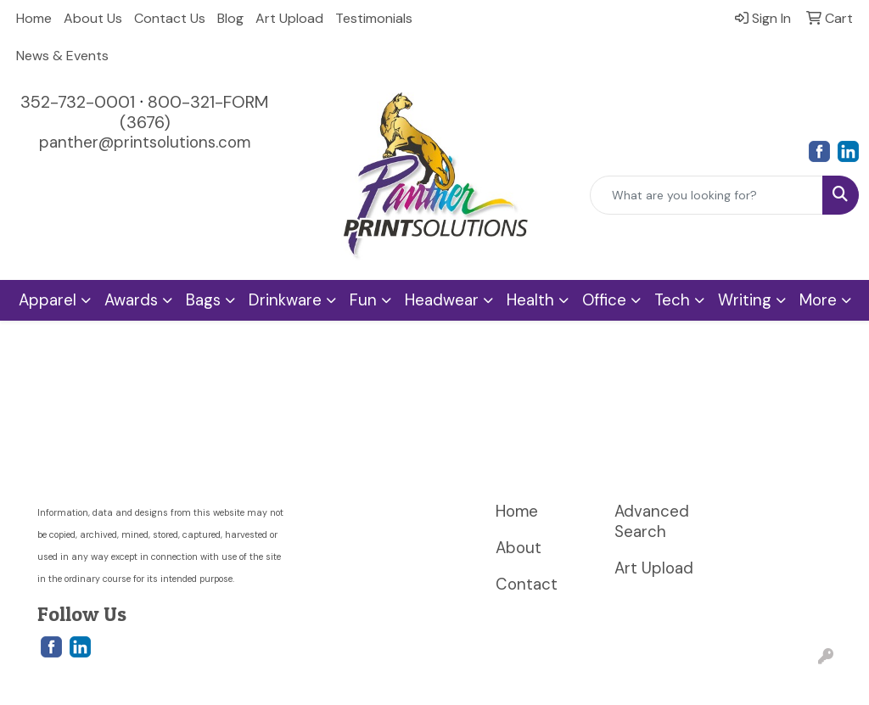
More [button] (818, 300)
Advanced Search (651, 521)
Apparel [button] (47, 300)
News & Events (62, 55)
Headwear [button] (442, 300)
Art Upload (289, 18)
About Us (93, 18)
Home (34, 18)
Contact (527, 584)
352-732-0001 (77, 102)
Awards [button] (131, 300)
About (518, 547)
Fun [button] (363, 300)
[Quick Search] (706, 195)
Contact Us (169, 18)
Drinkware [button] (285, 300)
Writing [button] (744, 300)
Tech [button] (672, 300)
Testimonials (373, 18)
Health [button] (530, 300)
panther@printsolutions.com (144, 142)
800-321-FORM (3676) (195, 112)
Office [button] (604, 300)
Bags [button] (203, 300)
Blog (230, 18)
